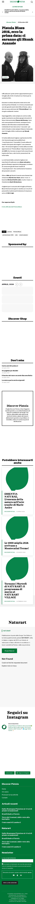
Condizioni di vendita (15, 901)
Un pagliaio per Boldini (10, 371)
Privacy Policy (13, 900)
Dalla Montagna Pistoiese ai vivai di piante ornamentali (17, 810)
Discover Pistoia (11, 22)
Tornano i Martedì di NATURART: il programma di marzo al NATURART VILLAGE (15, 590)
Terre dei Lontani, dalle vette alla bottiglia (16, 818)
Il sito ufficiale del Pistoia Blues (12, 207)
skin (16, 235)
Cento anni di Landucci (10, 366)
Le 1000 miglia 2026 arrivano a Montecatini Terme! (16, 545)
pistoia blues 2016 (8, 235)
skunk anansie (23, 235)
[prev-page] (2, 12)
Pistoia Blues (17, 232)
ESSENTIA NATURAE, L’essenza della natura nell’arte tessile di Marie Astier (17, 11)
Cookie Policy (21, 900)
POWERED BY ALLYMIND (17, 898)
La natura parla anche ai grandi (13, 380)
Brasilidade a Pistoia (10, 814)
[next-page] (32, 12)
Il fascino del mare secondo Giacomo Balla (17, 375)
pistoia (9, 232)
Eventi (5, 77)
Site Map (24, 901)
